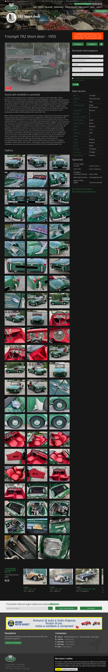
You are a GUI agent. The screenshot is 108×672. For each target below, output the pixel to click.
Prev (6, 580)
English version (10, 1)
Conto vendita (84, 7)
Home (35, 7)
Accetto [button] (58, 669)
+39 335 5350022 (69, 644)
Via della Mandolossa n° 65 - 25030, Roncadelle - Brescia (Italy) (84, 1)
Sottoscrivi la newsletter (83, 4)
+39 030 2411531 (48, 1)
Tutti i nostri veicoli (66, 608)
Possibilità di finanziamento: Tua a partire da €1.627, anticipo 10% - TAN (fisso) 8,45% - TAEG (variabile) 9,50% (87, 36)
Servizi (92, 7)
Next (8, 580)
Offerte (40, 7)
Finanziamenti (58, 7)
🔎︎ (50, 608)
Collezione (48, 7)
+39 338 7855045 (60, 1)
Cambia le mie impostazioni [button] (69, 669)
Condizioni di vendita (82, 189)
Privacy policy (25, 668)
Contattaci (78, 44)
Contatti (99, 7)
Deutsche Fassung (23, 1)
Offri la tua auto (71, 7)
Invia (75, 84)
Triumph (91, 28)
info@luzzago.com (67, 646)
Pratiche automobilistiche (84, 192)
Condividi (92, 44)
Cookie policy (17, 668)
